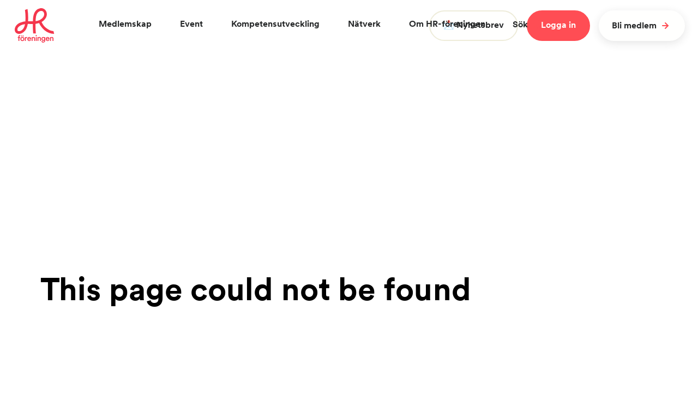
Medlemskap (125, 24)
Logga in (558, 25)
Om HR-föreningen (447, 24)
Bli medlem (642, 25)
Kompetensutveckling (275, 24)
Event (191, 24)
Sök (527, 24)
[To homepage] (34, 25)
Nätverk (364, 24)
